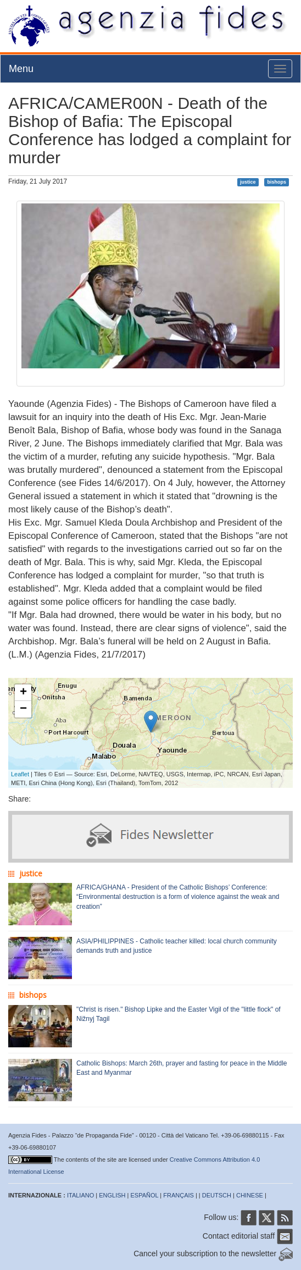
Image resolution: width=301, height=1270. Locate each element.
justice (248, 182)
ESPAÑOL (145, 1195)
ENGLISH (112, 1195)
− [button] (23, 709)
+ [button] (23, 692)
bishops (276, 182)
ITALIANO (80, 1195)
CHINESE (249, 1195)
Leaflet (20, 774)
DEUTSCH (216, 1195)
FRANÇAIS (178, 1195)
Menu (21, 68)
